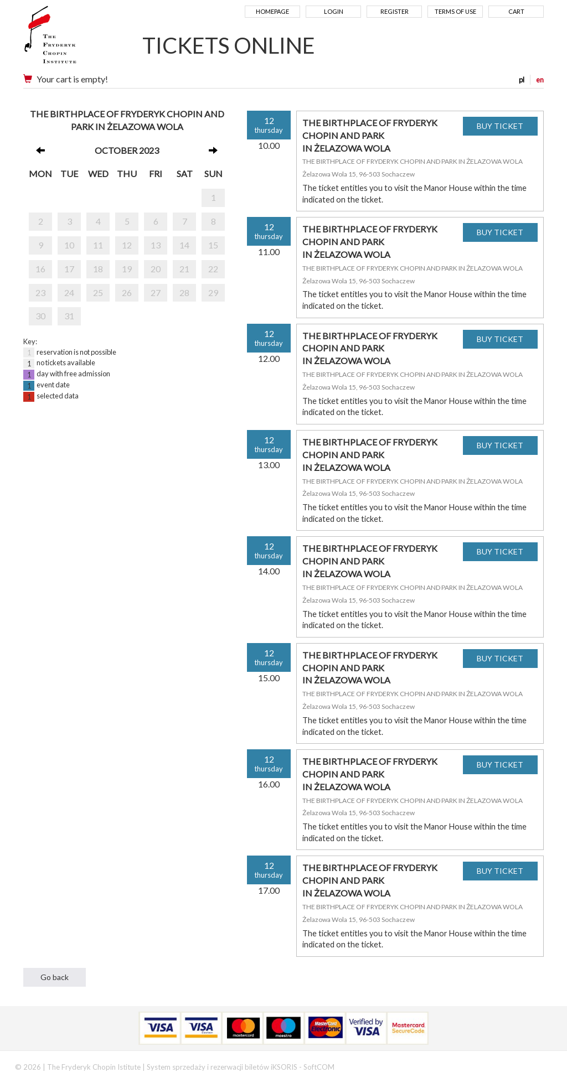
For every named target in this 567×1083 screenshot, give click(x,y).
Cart (516, 11)
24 (69, 292)
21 (184, 268)
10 (69, 245)
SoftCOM (318, 1067)
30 (40, 315)
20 (156, 268)
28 (184, 292)
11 (98, 245)
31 (69, 315)
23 (40, 292)
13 (156, 245)
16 (40, 268)
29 (213, 292)
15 (213, 245)
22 (213, 268)
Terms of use (455, 11)
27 (156, 292)
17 (69, 268)
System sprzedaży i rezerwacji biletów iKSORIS (222, 1067)
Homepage (272, 11)
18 (98, 268)
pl (521, 79)
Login (333, 11)
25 (98, 292)
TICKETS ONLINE (228, 45)
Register (394, 11)
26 (127, 292)
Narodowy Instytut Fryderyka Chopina (71, 39)
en (540, 79)
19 (127, 268)
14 (184, 245)
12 (127, 245)
